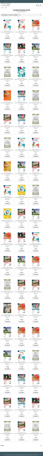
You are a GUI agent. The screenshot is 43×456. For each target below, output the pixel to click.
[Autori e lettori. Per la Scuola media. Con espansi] (7, 152)
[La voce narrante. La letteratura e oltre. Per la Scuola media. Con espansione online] (35, 365)
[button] (41, 5)
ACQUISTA (7, 38)
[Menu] (1, 6)
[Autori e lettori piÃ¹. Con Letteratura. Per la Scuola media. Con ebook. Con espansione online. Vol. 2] (21, 223)
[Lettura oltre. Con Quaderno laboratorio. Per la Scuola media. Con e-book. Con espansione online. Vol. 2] (7, 176)
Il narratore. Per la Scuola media (7, 221)
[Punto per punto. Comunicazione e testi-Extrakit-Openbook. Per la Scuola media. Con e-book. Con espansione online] (35, 105)
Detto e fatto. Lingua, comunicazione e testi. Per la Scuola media (13, 79)
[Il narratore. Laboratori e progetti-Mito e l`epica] (21, 199)
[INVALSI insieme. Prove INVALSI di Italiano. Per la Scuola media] (21, 81)
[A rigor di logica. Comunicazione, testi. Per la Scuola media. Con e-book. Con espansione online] (21, 34)
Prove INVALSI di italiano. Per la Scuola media (9, 433)
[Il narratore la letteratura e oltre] (35, 436)
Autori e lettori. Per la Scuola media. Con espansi (10, 150)
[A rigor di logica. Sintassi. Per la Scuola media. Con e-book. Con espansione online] (7, 199)
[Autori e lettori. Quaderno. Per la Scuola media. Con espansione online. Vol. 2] (35, 81)
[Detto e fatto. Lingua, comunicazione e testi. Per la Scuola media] (7, 81)
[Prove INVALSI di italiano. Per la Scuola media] (7, 436)
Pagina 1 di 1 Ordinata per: (10, 15)
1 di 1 (41, 15)
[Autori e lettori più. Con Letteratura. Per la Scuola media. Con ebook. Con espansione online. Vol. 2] (7, 128)
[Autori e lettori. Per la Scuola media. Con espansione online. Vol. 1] (35, 128)
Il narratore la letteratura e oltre (36, 433)
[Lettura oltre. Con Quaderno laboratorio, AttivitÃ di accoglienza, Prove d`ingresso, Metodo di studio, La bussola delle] (7, 105)
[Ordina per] (17, 15)
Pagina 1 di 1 (2, 445)
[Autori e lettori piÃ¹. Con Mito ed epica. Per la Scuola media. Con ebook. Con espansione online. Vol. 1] (21, 58)
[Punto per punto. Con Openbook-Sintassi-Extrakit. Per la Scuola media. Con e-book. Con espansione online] (7, 294)
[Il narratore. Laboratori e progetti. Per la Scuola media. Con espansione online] (35, 199)
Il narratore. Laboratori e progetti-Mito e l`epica (24, 197)
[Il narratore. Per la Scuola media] (7, 223)
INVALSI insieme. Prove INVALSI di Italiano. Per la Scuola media (26, 79)
